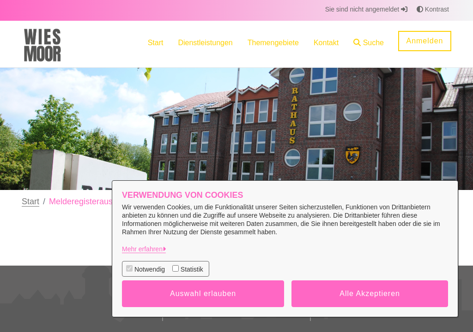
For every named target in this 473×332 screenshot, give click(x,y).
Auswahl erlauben (203, 293)
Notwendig (149, 269)
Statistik (192, 269)
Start (30, 201)
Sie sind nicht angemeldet (366, 9)
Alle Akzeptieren (370, 293)
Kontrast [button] (433, 9)
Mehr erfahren (142, 249)
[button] (368, 44)
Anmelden (424, 41)
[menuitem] (155, 44)
